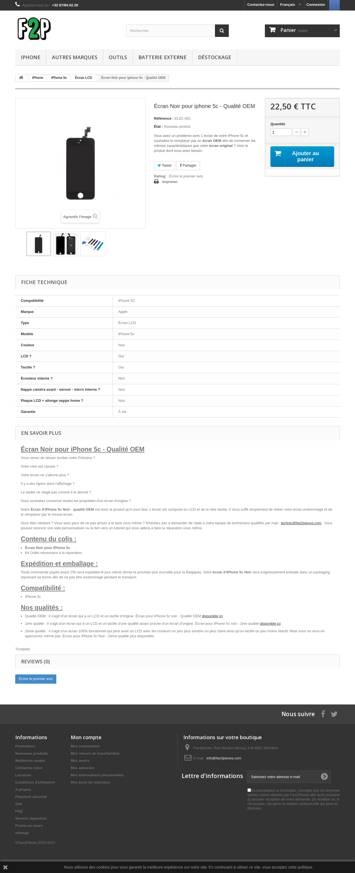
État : (158, 126)
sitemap (22, 833)
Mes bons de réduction (90, 782)
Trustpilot (22, 649)
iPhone (30, 57)
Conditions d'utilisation (35, 782)
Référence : (164, 118)
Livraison (23, 775)
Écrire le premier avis (186, 176)
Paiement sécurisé (31, 797)
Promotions (25, 746)
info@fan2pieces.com (224, 758)
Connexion (315, 4)
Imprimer (170, 182)
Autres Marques (74, 57)
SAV (18, 804)
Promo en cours (29, 826)
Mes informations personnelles (97, 775)
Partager (188, 165)
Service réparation (31, 818)
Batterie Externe (162, 57)
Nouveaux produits (31, 753)
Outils (118, 57)
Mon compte (86, 737)
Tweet (164, 165)
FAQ (19, 811)
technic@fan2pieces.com (301, 523)
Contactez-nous (261, 4)
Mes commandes (85, 746)
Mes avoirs (80, 761)
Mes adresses (82, 768)
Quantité (277, 124)
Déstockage (214, 57)
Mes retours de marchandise (95, 753)
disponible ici (212, 616)
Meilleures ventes (30, 761)
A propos (23, 789)
